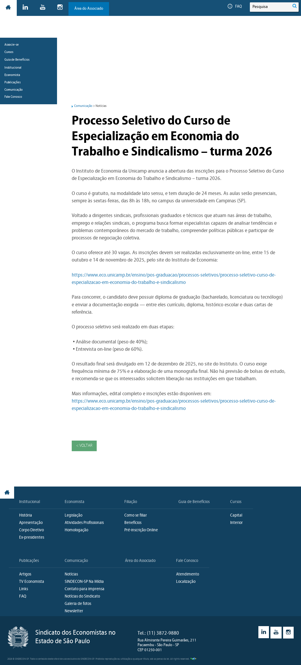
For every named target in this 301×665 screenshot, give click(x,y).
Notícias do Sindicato (82, 597)
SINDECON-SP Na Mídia (84, 582)
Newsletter (74, 611)
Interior (236, 523)
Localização (185, 582)
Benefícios (132, 523)
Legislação (73, 516)
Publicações (29, 561)
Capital (236, 516)
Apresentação (31, 523)
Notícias (71, 575)
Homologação (76, 530)
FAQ (235, 7)
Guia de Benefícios (16, 82)
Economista (74, 502)
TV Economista (31, 582)
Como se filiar (135, 516)
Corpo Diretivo (31, 530)
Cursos (235, 502)
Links (23, 589)
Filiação (130, 502)
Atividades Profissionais (84, 523)
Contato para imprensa (84, 589)
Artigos (25, 575)
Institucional (29, 502)
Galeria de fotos (78, 604)
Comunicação (83, 106)
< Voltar (84, 446)
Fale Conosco (187, 561)
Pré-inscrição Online (141, 530)
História (25, 516)
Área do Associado (89, 8)
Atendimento (187, 575)
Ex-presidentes (31, 538)
